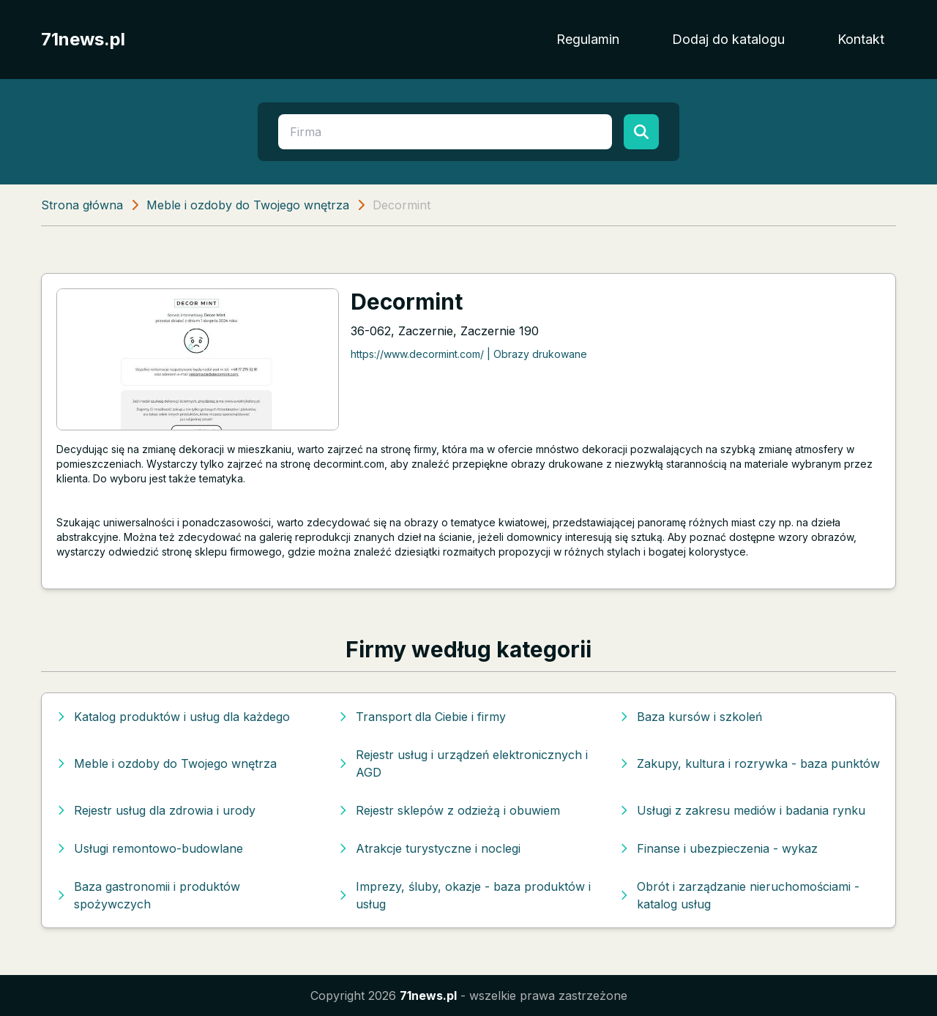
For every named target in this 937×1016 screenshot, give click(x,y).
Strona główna (82, 205)
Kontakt (860, 39)
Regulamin (587, 39)
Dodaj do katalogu (728, 39)
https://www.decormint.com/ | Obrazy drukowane (469, 354)
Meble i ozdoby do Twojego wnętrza (247, 205)
